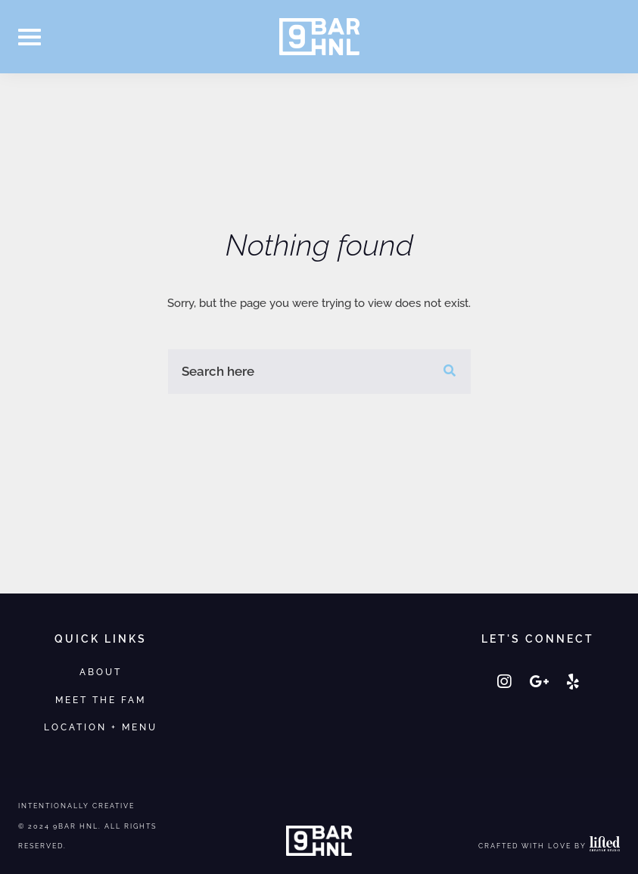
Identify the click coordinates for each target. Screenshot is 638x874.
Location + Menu (100, 727)
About (100, 671)
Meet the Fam (100, 699)
